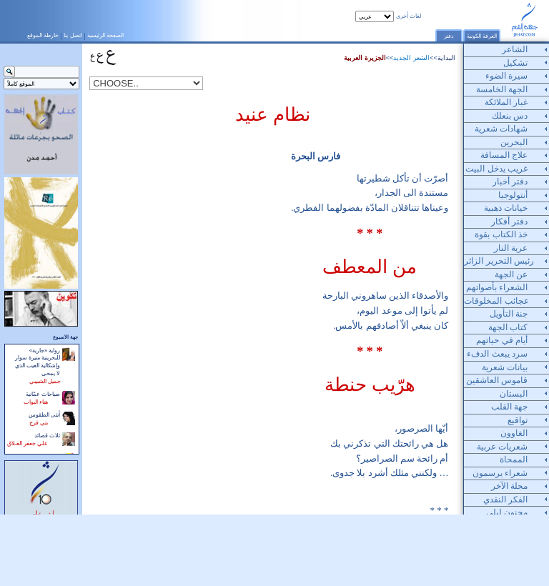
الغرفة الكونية (482, 36)
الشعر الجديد (411, 57)
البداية (446, 57)
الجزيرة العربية (365, 57)
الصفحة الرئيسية (105, 35)
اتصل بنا (72, 35)
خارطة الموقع (43, 35)
